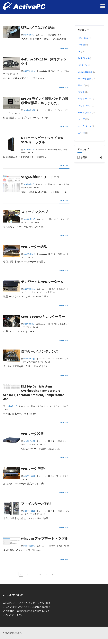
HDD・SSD (54, 184)
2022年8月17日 (29, 110)
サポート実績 (55, 149)
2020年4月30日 (29, 289)
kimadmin (42, 35)
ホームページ (84, 126)
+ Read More (64, 48)
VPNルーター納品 (34, 247)
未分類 (53, 35)
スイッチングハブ (34, 212)
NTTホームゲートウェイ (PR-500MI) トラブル (42, 140)
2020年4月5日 (29, 324)
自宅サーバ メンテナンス (39, 351)
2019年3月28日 (29, 441)
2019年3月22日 (29, 476)
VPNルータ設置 (32, 434)
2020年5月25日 (29, 219)
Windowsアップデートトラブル (44, 538)
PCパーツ (55, 71)
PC (51, 324)
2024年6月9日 (28, 35)
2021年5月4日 (28, 184)
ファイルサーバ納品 (36, 504)
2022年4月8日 (28, 149)
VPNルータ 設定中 (34, 469)
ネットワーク (56, 219)
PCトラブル (55, 110)
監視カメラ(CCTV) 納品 (38, 27)
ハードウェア (33, 292)
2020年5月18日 (29, 254)
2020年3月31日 (29, 359)
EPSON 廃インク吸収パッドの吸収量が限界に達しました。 (44, 100)
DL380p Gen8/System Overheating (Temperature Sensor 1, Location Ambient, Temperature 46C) (33, 392)
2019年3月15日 (29, 511)
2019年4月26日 (11, 406)
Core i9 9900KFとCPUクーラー (43, 316)
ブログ (9, 74)
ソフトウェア (84, 98)
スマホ (81, 92)
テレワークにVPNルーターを (42, 282)
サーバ (62, 359)
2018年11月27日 (29, 546)
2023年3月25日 (29, 71)
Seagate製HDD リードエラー (42, 177)
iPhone (81, 44)
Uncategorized (84, 71)
